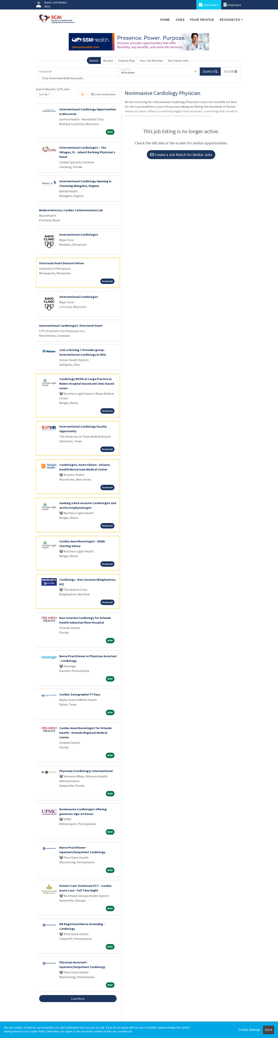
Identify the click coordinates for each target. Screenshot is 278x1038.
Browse (108, 60)
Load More (78, 999)
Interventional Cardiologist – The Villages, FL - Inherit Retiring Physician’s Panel (87, 152)
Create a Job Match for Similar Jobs (181, 154)
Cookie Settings (249, 1029)
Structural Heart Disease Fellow (61, 263)
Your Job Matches (151, 60)
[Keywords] (78, 71)
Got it (268, 1029)
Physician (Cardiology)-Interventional (86, 771)
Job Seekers (209, 4)
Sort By (43, 94)
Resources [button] (230, 19)
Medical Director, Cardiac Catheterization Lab (71, 210)
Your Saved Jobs (178, 60)
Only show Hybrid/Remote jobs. (63, 78)
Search (93, 60)
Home (165, 19)
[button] (231, 71)
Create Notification (103, 94)
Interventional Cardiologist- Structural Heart (71, 325)
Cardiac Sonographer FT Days (79, 694)
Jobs (179, 19)
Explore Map (126, 60)
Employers (232, 4)
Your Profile (202, 19)
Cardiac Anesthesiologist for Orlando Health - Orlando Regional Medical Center (85, 732)
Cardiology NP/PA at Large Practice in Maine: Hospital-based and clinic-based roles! (86, 383)
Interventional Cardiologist (78, 234)
